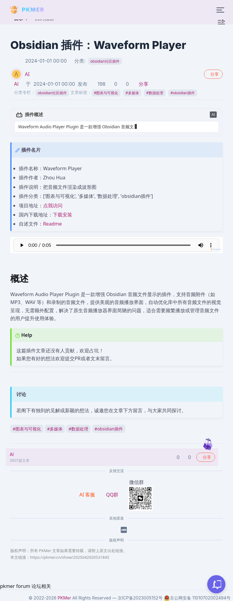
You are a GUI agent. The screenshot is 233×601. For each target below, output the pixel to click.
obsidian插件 (182, 93)
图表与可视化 (106, 93)
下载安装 (62, 214)
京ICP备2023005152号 (140, 597)
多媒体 (132, 93)
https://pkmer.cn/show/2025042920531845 (69, 557)
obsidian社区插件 (105, 61)
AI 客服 (88, 494)
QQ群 (112, 494)
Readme (52, 223)
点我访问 (52, 205)
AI (27, 74)
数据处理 (154, 93)
